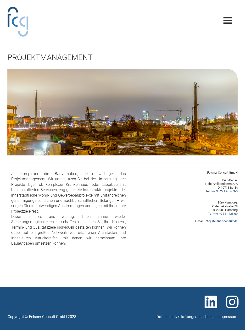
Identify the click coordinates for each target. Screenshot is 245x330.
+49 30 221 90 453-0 (224, 191)
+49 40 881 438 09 (225, 213)
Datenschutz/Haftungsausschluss (185, 316)
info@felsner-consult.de (221, 221)
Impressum (227, 316)
